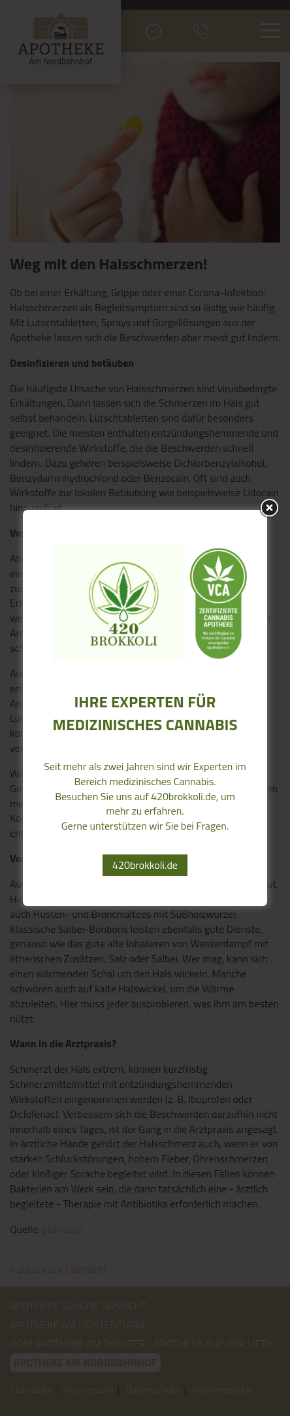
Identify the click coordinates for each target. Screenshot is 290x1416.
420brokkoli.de (145, 865)
